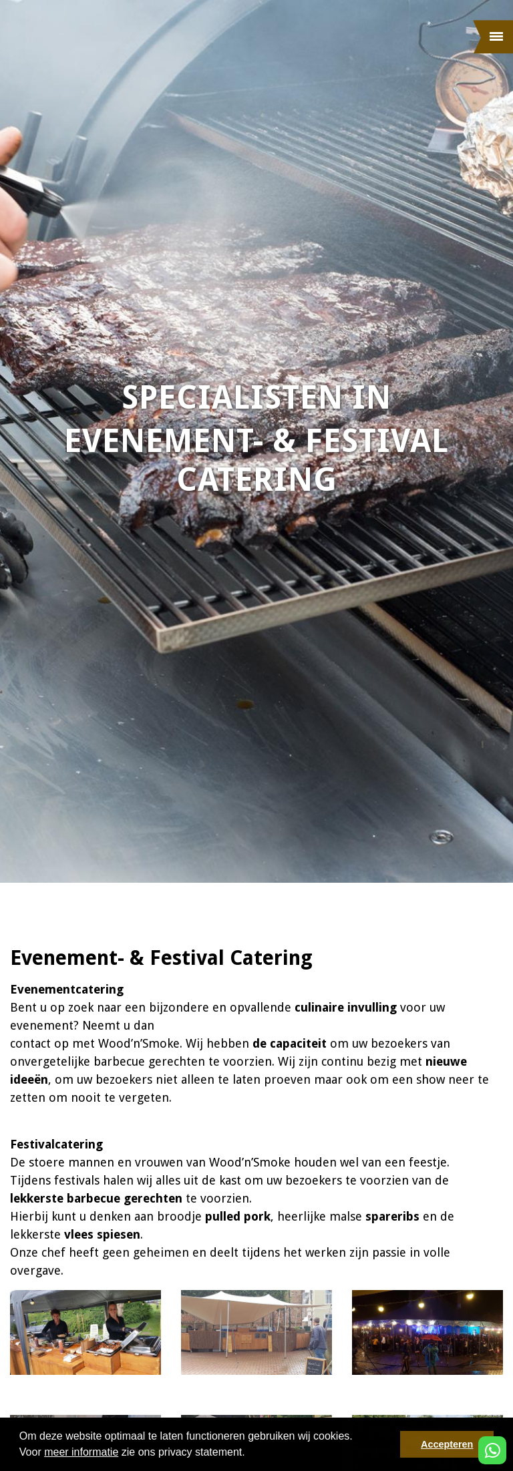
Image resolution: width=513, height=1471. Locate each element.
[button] (250, 1454)
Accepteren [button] (447, 1444)
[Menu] (493, 36)
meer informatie (81, 1452)
